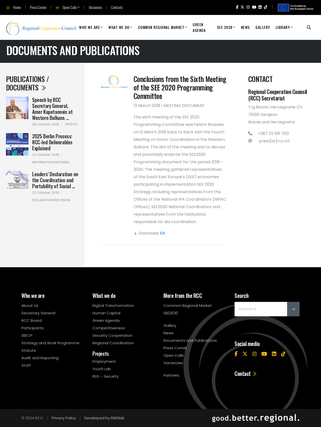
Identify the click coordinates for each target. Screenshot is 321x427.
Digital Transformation (113, 305)
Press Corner (38, 7)
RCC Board (31, 320)
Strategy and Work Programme (50, 342)
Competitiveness (108, 328)
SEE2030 (170, 313)
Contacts (117, 7)
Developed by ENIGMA (104, 418)
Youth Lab (101, 368)
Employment (104, 361)
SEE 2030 (225, 27)
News (245, 27)
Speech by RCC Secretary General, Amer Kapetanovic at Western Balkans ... (52, 108)
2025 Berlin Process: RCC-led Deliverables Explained (52, 142)
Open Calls (66, 7)
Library (283, 27)
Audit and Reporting (40, 357)
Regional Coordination (113, 342)
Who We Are (89, 27)
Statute (28, 350)
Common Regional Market (161, 27)
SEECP (26, 335)
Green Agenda (199, 27)
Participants (32, 328)
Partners (171, 375)
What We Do (118, 27)
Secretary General (38, 313)
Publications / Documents (27, 83)
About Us (29, 305)
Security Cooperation (112, 335)
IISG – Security (105, 376)
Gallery (262, 27)
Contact (246, 373)
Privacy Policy (64, 418)
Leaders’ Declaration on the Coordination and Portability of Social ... (55, 180)
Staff (26, 365)
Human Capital (106, 313)
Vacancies (95, 7)
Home (13, 7)
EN (162, 233)
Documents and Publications (190, 340)
